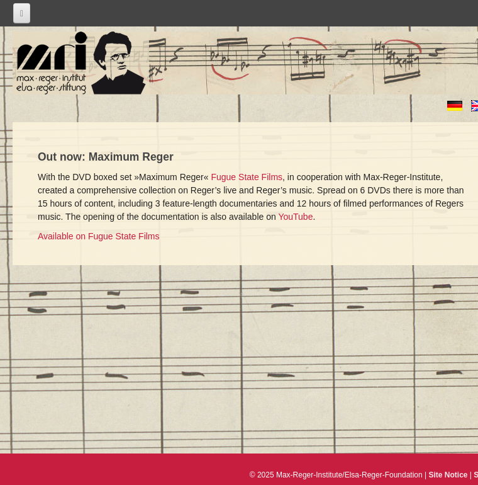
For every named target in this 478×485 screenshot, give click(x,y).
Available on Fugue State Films (99, 236)
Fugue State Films (246, 177)
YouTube (295, 217)
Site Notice (448, 475)
